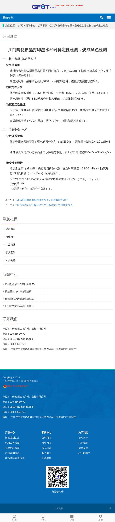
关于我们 (83, 432)
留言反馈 (83, 448)
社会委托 (10, 260)
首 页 (20, 25)
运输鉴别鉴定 (12, 437)
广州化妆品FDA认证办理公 (19, 305)
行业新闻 (10, 236)
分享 (14, 517)
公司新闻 (43, 25)
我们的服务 (84, 453)
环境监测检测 (12, 453)
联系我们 (83, 442)
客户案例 (10, 252)
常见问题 (10, 244)
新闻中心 (30, 25)
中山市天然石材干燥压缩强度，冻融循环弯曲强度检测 (43, 204)
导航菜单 (8, 17)
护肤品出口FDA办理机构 (18, 291)
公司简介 (83, 437)
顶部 (100, 517)
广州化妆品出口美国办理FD (20, 284)
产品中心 (10, 432)
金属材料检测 (12, 448)
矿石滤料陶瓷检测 (14, 458)
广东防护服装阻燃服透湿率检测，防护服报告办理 (41, 199)
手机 (43, 517)
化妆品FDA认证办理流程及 (19, 298)
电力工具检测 (12, 442)
